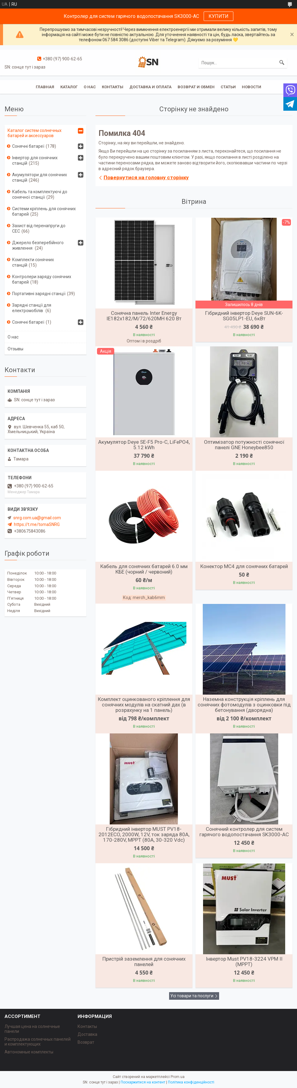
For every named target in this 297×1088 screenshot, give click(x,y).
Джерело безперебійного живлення (38, 245)
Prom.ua (178, 1077)
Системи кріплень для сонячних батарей (44, 211)
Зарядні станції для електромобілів (31, 308)
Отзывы (15, 348)
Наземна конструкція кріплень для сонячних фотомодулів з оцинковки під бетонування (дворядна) (244, 704)
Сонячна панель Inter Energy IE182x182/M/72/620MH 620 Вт (144, 315)
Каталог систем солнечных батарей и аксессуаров (35, 133)
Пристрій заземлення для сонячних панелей (143, 961)
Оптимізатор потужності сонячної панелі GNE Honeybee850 (244, 444)
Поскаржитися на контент (143, 1082)
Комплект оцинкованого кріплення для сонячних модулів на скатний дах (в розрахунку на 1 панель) (144, 704)
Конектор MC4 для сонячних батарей (244, 566)
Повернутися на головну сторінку (146, 177)
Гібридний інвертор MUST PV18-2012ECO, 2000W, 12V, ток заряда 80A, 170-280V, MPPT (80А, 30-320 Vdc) (143, 834)
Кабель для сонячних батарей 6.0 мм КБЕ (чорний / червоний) (144, 569)
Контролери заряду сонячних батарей (41, 279)
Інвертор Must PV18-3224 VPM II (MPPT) (244, 961)
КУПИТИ (219, 16)
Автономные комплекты (29, 1051)
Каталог (69, 87)
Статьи (228, 87)
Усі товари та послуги (191, 995)
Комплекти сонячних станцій (33, 262)
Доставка (87, 1034)
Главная (45, 87)
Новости (251, 87)
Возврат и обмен (196, 87)
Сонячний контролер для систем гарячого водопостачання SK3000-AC (244, 831)
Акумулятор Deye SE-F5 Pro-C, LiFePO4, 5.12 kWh (144, 444)
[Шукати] (282, 63)
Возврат (86, 1042)
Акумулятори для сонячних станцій (39, 177)
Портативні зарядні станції (38, 293)
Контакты (112, 87)
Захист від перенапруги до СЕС (38, 228)
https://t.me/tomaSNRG (37, 524)
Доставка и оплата (150, 87)
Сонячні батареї (28, 146)
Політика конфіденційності (191, 1082)
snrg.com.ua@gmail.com (37, 517)
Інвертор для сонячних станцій (35, 160)
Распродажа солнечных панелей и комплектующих (38, 1041)
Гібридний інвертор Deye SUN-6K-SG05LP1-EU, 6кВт (244, 315)
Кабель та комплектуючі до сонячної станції (39, 194)
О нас (90, 87)
